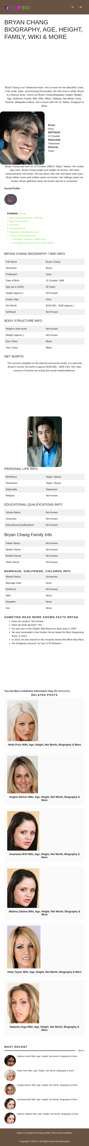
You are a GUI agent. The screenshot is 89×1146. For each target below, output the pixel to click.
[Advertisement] (44, 65)
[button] (73, 7)
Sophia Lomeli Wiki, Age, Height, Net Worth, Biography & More (47, 1056)
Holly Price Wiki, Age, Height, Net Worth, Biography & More (44, 744)
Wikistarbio (64, 691)
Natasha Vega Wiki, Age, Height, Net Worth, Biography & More (44, 1028)
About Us (21, 1133)
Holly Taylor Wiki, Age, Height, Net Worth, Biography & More (45, 972)
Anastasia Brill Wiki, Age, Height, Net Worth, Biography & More (44, 856)
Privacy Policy (44, 1133)
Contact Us (31, 1133)
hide (22, 213)
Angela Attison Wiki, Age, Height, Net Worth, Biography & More (44, 799)
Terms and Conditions (61, 1133)
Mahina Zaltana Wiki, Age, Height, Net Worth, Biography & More (44, 913)
